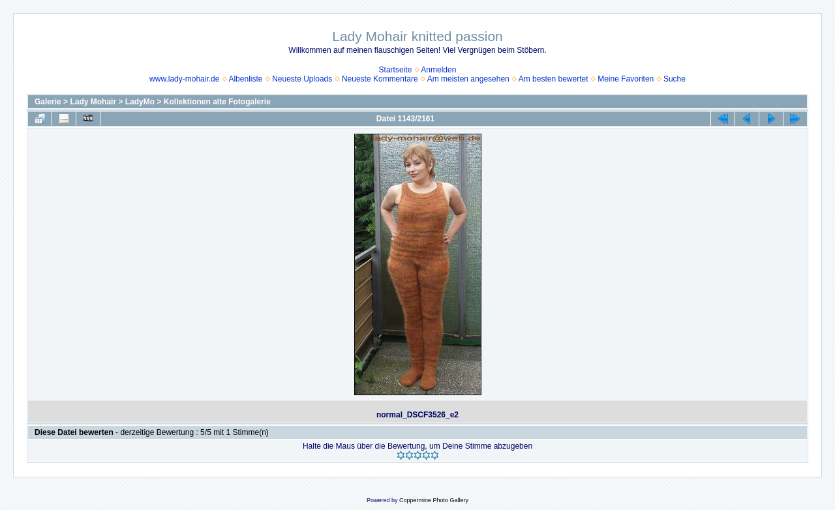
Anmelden (438, 69)
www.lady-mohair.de (184, 78)
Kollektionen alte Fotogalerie (217, 101)
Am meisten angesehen (468, 78)
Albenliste (245, 78)
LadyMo (140, 101)
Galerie (48, 101)
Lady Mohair (93, 101)
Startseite (395, 69)
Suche (674, 78)
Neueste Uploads (302, 78)
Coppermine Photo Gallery (433, 500)
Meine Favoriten (626, 78)
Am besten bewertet (553, 78)
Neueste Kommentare (380, 78)
